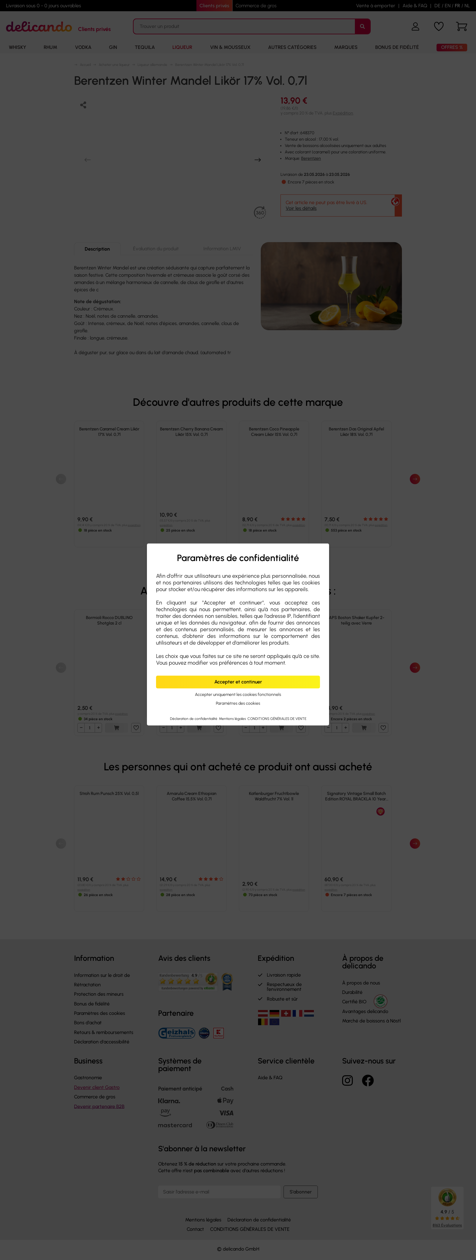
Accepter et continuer (238, 682)
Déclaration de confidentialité (194, 719)
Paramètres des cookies (238, 703)
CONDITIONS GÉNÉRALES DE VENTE (276, 719)
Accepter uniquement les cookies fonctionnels (238, 694)
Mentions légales (233, 719)
